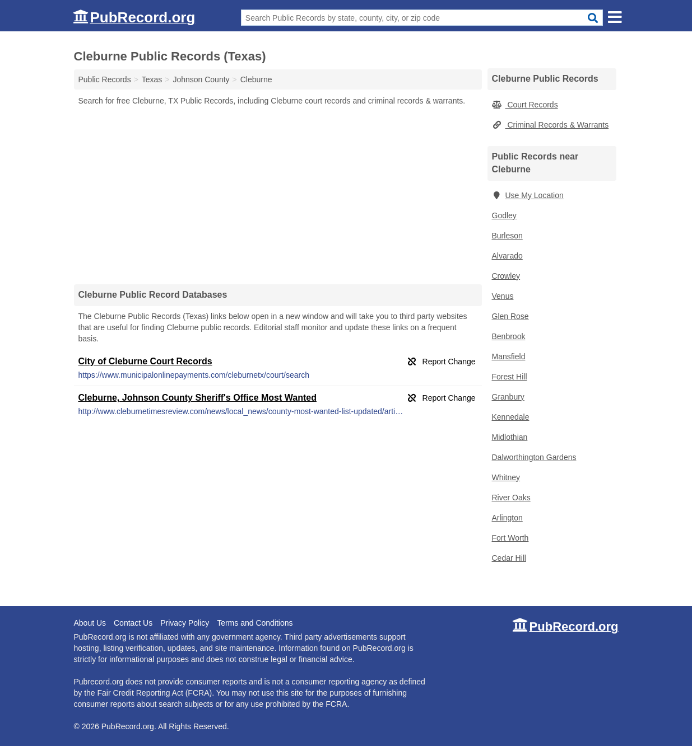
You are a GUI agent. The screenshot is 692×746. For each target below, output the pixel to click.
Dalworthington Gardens (534, 457)
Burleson (507, 235)
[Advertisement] (278, 194)
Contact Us (133, 622)
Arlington (507, 517)
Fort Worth (510, 537)
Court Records (525, 104)
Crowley (506, 275)
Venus (503, 296)
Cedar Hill (509, 557)
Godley (504, 215)
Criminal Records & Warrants (550, 124)
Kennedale (511, 416)
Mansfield (509, 356)
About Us (90, 622)
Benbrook (509, 336)
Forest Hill (509, 376)
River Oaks (511, 497)
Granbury (508, 396)
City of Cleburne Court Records (145, 361)
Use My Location (528, 195)
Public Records (104, 79)
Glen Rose (510, 316)
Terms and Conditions (254, 622)
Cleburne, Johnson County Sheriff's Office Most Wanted (197, 397)
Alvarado (507, 255)
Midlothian (510, 437)
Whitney (506, 477)
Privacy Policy (184, 622)
